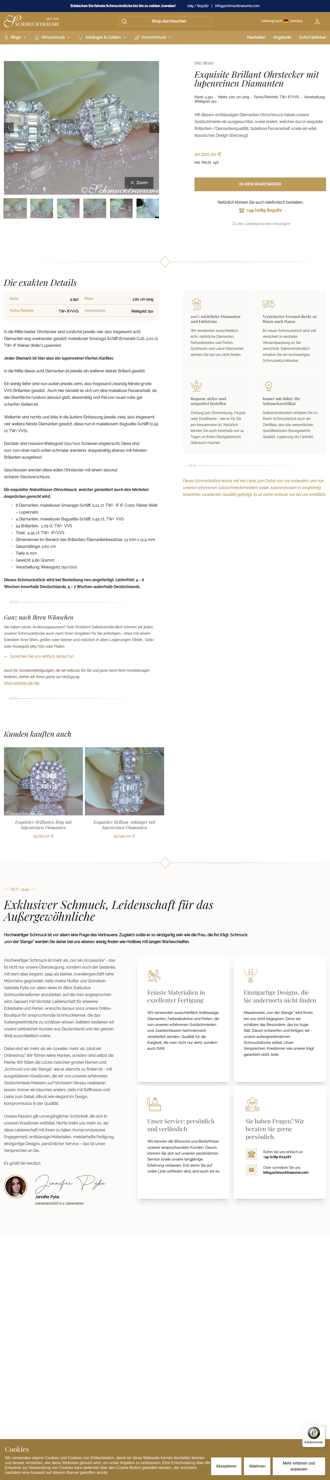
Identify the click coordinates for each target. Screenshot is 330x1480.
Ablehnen (257, 1466)
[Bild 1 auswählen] (15, 208)
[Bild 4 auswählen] (94, 208)
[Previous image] (9, 128)
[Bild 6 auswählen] (148, 208)
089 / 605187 (197, 6)
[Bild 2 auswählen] (41, 208)
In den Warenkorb (260, 184)
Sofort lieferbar (312, 37)
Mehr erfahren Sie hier (22, 683)
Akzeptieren (226, 1466)
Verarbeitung (94, 311)
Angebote (282, 37)
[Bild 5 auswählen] (121, 208)
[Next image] (154, 128)
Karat (14, 299)
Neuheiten (256, 37)
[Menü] (322, 1427)
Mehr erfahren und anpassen (299, 1466)
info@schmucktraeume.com (237, 6)
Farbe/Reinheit (22, 311)
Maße (88, 299)
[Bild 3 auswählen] (68, 208)
